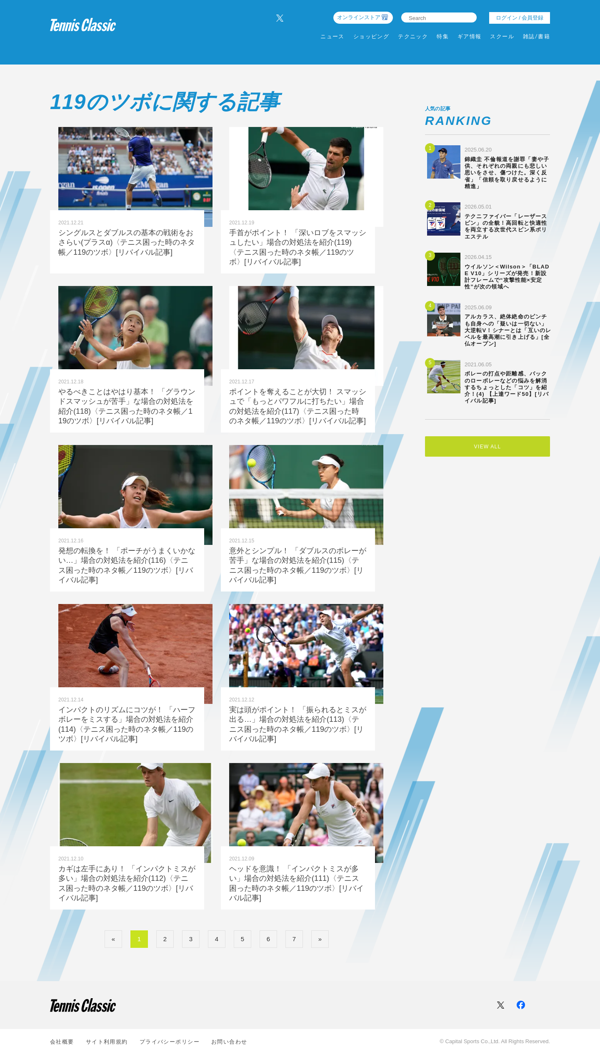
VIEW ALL (487, 447)
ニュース (332, 36)
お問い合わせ (229, 1041)
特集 (443, 36)
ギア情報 (470, 36)
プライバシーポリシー (170, 1041)
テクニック (413, 36)
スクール (502, 36)
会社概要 (62, 1041)
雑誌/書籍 (536, 36)
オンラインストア (358, 17)
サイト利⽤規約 (107, 1041)
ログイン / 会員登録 (520, 18)
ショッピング (371, 36)
